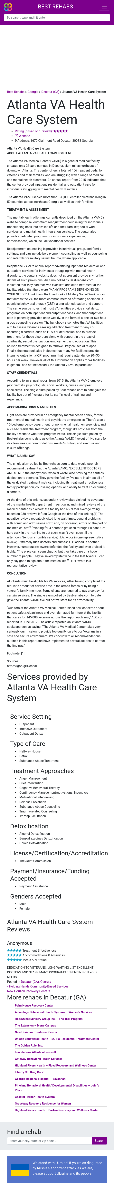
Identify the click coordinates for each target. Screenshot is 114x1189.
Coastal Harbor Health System (35, 1097)
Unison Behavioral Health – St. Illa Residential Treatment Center (57, 1039)
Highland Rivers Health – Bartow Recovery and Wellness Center (57, 1110)
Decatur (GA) (50, 92)
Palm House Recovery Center (34, 1005)
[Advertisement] (57, 54)
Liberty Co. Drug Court (29, 1072)
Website (22, 136)
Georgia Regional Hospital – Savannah (40, 1079)
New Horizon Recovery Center (28, 991)
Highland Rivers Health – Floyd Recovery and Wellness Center (55, 1065)
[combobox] (57, 17)
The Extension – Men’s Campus (35, 1025)
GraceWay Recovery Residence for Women (43, 1103)
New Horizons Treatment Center (36, 1032)
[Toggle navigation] (104, 7)
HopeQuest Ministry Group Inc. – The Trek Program (48, 1019)
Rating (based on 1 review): (41, 131)
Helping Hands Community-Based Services (38, 986)
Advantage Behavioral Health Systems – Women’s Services (53, 1012)
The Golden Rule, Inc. (29, 1045)
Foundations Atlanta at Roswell (35, 1052)
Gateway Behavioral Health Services (38, 1059)
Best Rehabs (55, 6)
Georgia (32, 92)
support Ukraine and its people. (68, 1173)
